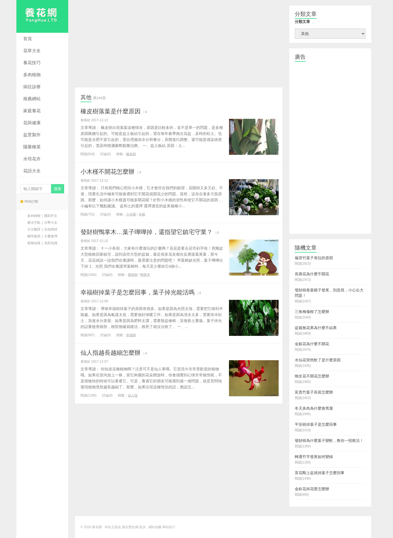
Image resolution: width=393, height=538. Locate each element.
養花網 (42, 16)
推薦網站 (32, 98)
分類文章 (302, 21)
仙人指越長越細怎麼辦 (111, 352)
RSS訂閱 (29, 201)
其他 (86, 97)
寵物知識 (33, 243)
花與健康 (32, 122)
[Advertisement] (178, 43)
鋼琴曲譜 (33, 236)
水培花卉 (32, 158)
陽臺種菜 (32, 146)
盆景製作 (32, 134)
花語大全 (32, 171)
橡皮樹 (131, 154)
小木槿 (131, 214)
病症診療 (32, 86)
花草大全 (32, 50)
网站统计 (168, 527)
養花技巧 (32, 62)
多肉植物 (32, 74)
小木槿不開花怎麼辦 (108, 171)
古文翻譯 (33, 229)
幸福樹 (131, 335)
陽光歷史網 (130, 527)
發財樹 (133, 275)
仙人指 (133, 395)
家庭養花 (32, 110)
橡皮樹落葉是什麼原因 (111, 111)
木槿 (142, 214)
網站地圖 (155, 527)
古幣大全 (50, 222)
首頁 (27, 38)
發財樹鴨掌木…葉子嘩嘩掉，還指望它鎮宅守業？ (147, 232)
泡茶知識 (50, 243)
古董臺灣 (50, 236)
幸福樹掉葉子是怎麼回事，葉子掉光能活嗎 (138, 292)
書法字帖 (33, 222)
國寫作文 (50, 216)
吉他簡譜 (50, 229)
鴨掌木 (145, 275)
